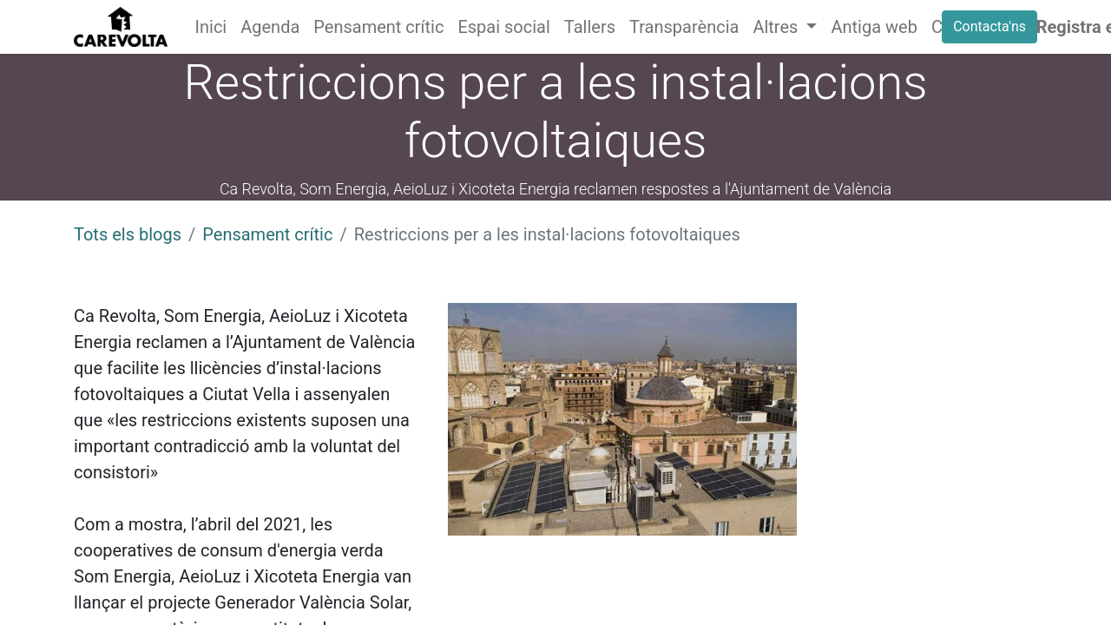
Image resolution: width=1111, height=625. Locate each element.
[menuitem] (211, 27)
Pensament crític (267, 234)
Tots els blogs (127, 234)
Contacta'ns (989, 26)
